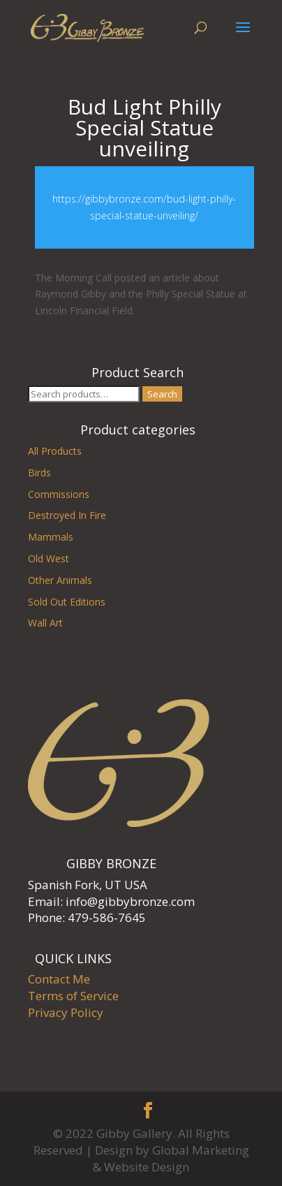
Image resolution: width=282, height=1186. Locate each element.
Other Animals (60, 580)
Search (162, 394)
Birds (39, 472)
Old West (48, 558)
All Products (55, 450)
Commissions (58, 494)
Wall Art (45, 622)
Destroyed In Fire (67, 515)
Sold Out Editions (66, 601)
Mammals (50, 536)
